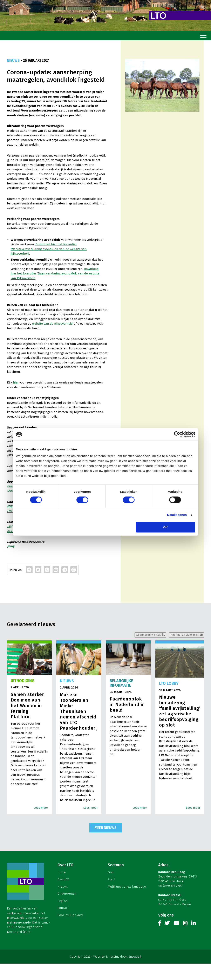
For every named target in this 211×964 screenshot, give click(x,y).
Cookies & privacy (70, 915)
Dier (111, 873)
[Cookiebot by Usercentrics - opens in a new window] (177, 434)
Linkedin (193, 924)
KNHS (11, 486)
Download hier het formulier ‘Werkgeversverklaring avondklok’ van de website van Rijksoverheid (49, 248)
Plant (111, 880)
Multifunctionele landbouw (127, 887)
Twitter (167, 924)
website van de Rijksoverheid (52, 323)
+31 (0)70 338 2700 (170, 886)
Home (61, 873)
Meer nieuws (105, 828)
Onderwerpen (66, 894)
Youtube (176, 924)
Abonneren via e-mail (184, 635)
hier (16, 382)
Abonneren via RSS (147, 635)
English (62, 901)
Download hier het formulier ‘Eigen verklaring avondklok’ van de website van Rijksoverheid (55, 273)
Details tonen (177, 515)
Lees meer (41, 808)
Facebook (159, 924)
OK (165, 527)
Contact (63, 908)
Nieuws (62, 887)
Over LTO (63, 880)
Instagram (185, 924)
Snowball (134, 957)
